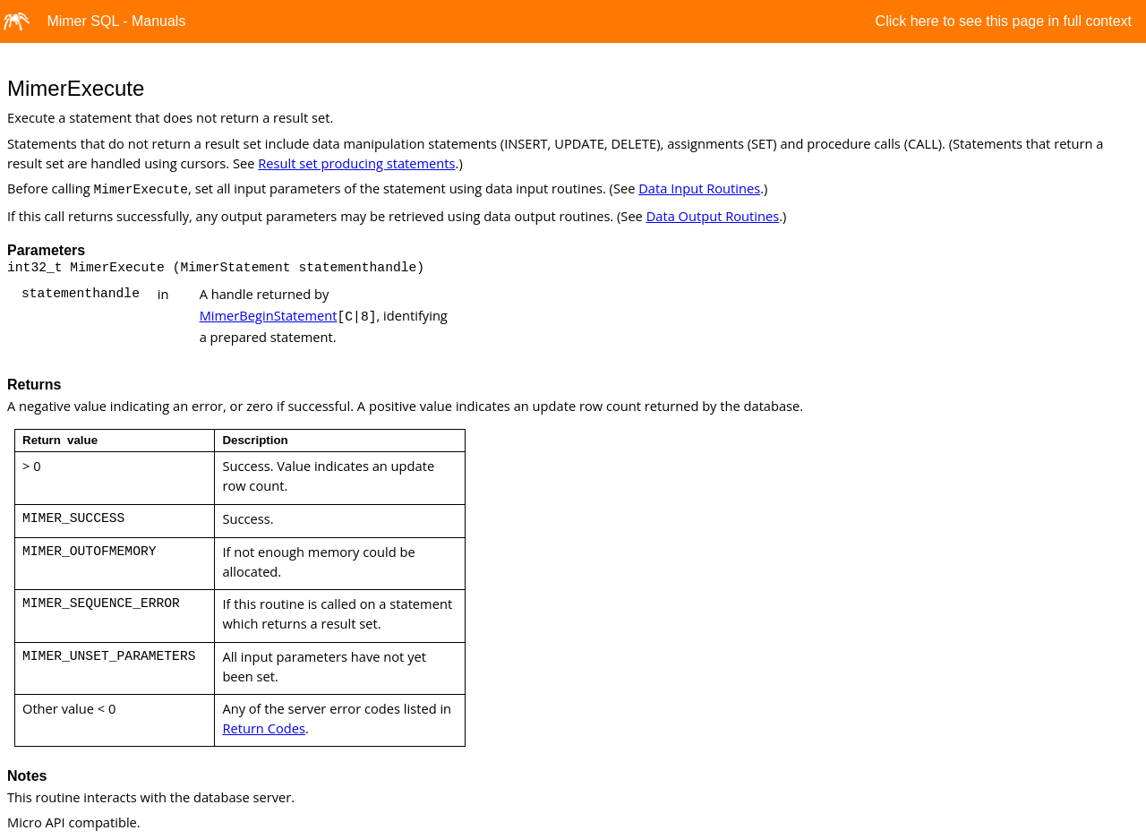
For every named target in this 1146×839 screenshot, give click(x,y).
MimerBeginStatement (269, 315)
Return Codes (263, 728)
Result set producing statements (356, 163)
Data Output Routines (713, 216)
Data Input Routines (699, 188)
